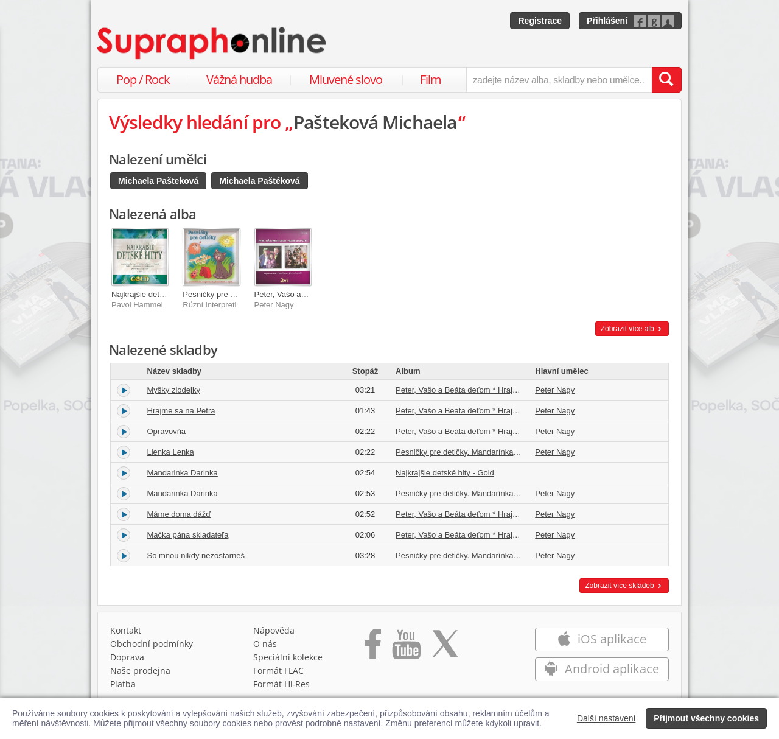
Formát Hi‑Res (281, 684)
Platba (123, 684)
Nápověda (274, 630)
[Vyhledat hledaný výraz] (666, 80)
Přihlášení (607, 21)
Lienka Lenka (170, 452)
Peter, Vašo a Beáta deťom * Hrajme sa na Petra (481, 389)
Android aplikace (601, 668)
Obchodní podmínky (151, 644)
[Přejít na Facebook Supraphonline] (372, 648)
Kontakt (125, 630)
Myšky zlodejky (173, 389)
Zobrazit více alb (632, 328)
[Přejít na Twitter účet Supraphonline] (445, 648)
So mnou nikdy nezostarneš (196, 555)
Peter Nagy (555, 389)
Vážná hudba (239, 79)
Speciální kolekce (288, 657)
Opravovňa (166, 431)
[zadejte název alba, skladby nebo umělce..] (559, 80)
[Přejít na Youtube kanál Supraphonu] (406, 648)
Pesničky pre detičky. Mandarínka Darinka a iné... (482, 452)
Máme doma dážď (179, 514)
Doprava (127, 657)
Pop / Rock (143, 79)
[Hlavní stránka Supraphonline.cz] (212, 43)
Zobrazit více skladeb (624, 585)
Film (430, 79)
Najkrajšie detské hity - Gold (160, 294)
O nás (265, 644)
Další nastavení (606, 718)
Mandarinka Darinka (182, 472)
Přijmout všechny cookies (706, 718)
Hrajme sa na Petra (181, 410)
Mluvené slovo (345, 79)
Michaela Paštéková (259, 181)
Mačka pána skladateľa (188, 534)
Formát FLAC (278, 670)
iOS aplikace (601, 639)
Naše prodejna (140, 670)
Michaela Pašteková (158, 181)
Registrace (540, 21)
